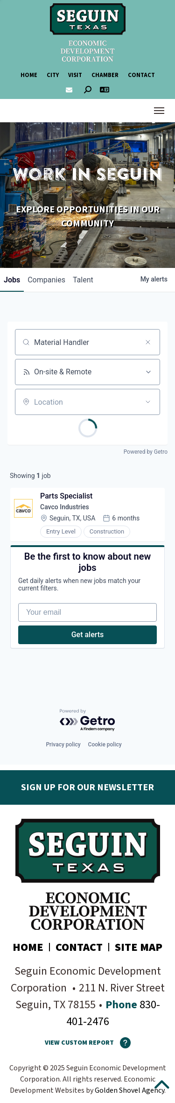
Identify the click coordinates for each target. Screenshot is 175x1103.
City (53, 75)
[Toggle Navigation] (159, 111)
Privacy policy (63, 744)
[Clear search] (148, 342)
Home (29, 75)
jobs (12, 279)
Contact (141, 75)
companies (46, 279)
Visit (75, 75)
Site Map (138, 947)
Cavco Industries (64, 507)
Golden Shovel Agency (129, 1090)
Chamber (105, 75)
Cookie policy (105, 744)
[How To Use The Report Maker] (122, 1042)
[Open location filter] (148, 402)
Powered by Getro (146, 452)
